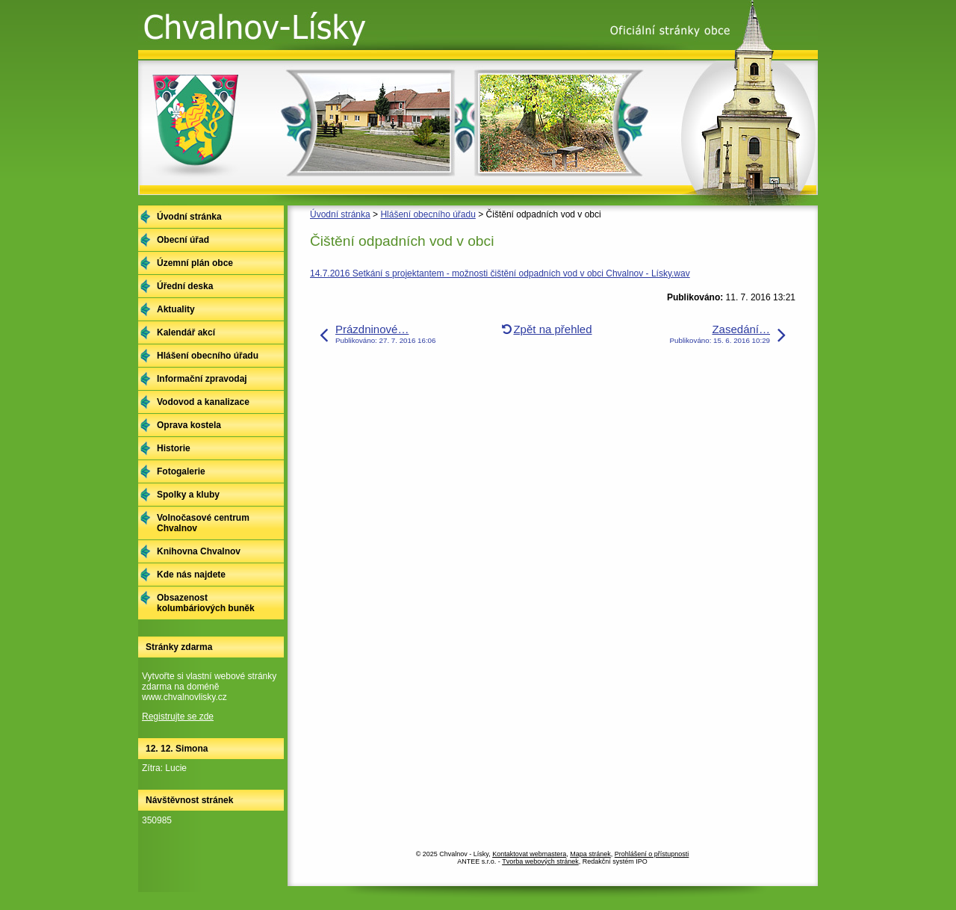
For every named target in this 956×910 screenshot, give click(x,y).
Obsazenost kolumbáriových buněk (206, 602)
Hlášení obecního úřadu (427, 214)
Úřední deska (185, 286)
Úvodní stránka (340, 214)
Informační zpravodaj (202, 379)
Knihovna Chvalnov (198, 551)
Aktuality (176, 309)
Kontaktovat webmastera (529, 854)
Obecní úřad (183, 240)
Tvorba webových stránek (540, 861)
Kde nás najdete (191, 574)
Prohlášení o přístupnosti (652, 854)
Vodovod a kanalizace (203, 402)
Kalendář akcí (186, 332)
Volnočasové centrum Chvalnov (203, 523)
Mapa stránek (590, 854)
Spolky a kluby (188, 494)
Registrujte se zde (178, 716)
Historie (173, 448)
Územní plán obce (195, 263)
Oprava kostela (189, 425)
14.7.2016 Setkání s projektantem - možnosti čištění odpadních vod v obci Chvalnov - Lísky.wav (500, 273)
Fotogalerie (181, 471)
